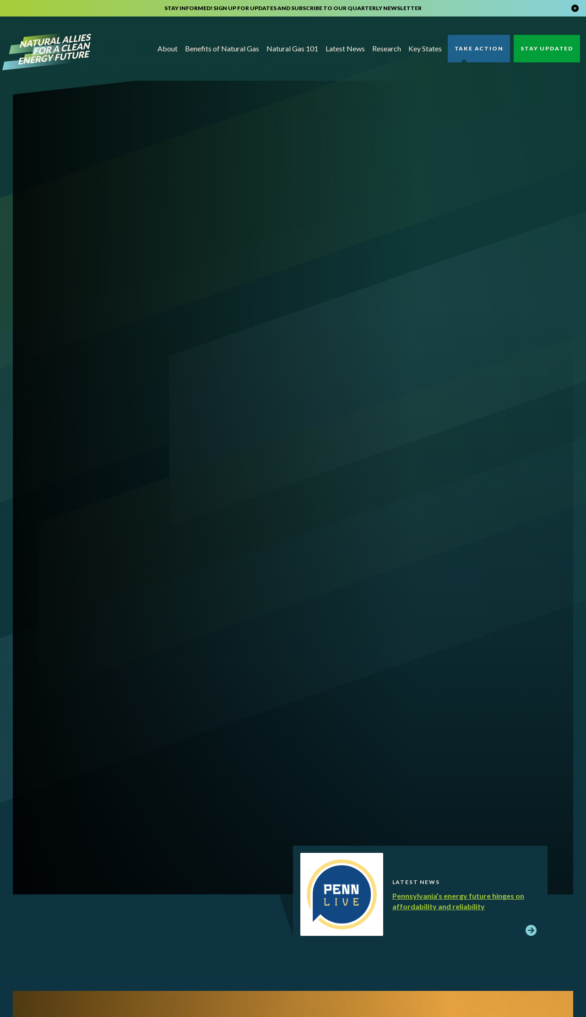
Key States (425, 48)
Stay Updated (547, 48)
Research (386, 48)
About (167, 48)
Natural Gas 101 (292, 48)
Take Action (479, 48)
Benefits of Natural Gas (222, 48)
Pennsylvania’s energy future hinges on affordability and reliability (458, 900)
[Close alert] (575, 8)
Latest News (345, 48)
